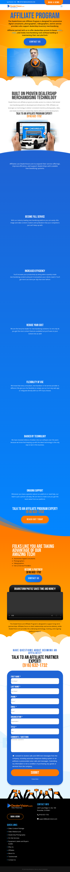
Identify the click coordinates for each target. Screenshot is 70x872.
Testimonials (12, 857)
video (14, 33)
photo (59, 30)
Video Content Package (16, 828)
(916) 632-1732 (34, 116)
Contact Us (35, 41)
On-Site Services (13, 838)
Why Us (10, 847)
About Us (11, 853)
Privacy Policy (35, 779)
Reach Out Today (35, 519)
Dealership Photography (16, 835)
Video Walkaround (14, 832)
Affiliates (11, 850)
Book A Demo (53, 2)
